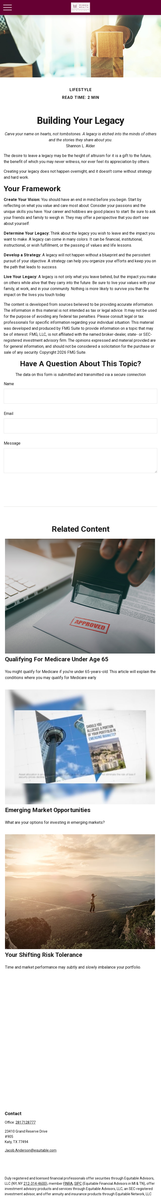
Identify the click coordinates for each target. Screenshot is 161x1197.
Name (9, 383)
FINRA (68, 1184)
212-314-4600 (35, 1184)
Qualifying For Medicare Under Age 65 (56, 659)
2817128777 (26, 1122)
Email (8, 413)
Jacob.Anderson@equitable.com (30, 1150)
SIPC (78, 1184)
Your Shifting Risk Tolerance (43, 954)
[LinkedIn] (16, 1158)
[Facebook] (8, 1158)
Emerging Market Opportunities (47, 810)
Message (12, 443)
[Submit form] (15, 488)
